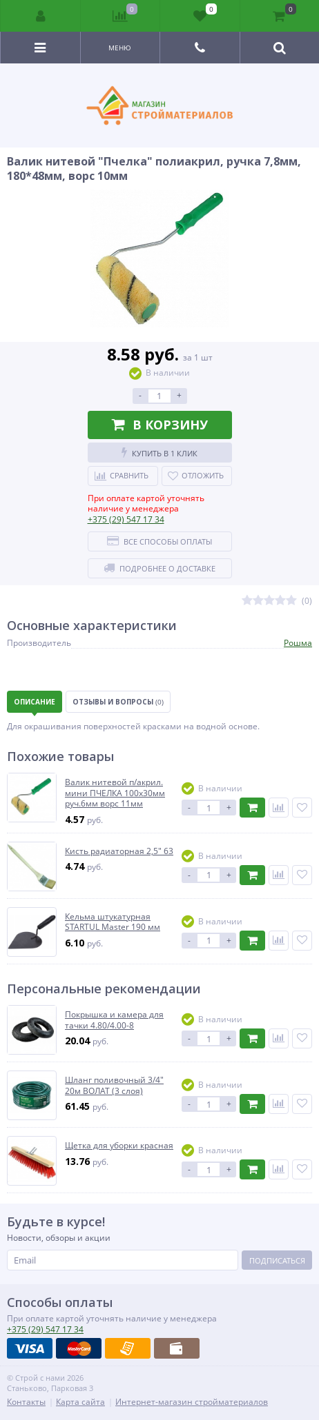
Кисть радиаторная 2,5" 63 (119, 851)
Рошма (298, 643)
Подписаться (277, 1260)
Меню (119, 47)
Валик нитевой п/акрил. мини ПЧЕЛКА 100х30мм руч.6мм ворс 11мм (115, 793)
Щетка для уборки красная (119, 1145)
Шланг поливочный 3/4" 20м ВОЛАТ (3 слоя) (114, 1085)
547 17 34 (126, 519)
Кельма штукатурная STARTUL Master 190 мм (112, 922)
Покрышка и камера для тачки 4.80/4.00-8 (114, 1020)
